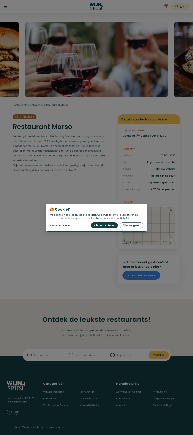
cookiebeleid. (123, 218)
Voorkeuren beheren (60, 225)
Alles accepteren (104, 225)
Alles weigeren (131, 225)
